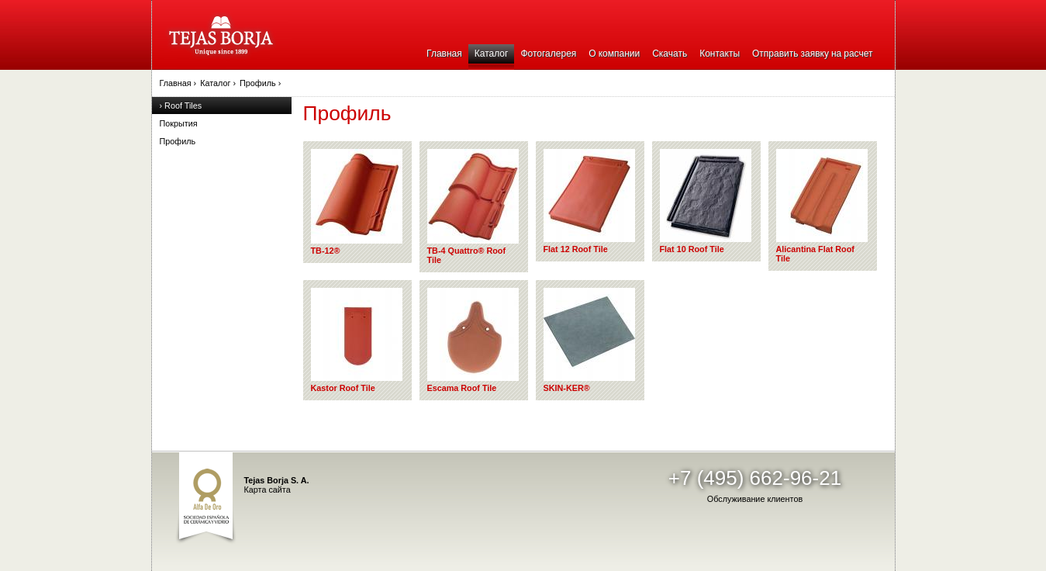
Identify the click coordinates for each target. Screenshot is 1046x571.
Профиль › (260, 83)
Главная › (178, 83)
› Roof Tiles (181, 105)
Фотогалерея (548, 53)
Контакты (719, 53)
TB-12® (356, 202)
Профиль (178, 141)
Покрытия (179, 123)
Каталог (492, 53)
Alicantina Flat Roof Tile (822, 206)
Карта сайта (267, 489)
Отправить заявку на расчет (812, 53)
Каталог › (218, 83)
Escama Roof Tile (473, 340)
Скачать (669, 53)
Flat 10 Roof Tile (705, 201)
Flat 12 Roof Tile (589, 201)
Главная (444, 53)
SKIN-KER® (589, 340)
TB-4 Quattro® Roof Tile (473, 207)
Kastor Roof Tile (356, 340)
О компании (614, 53)
